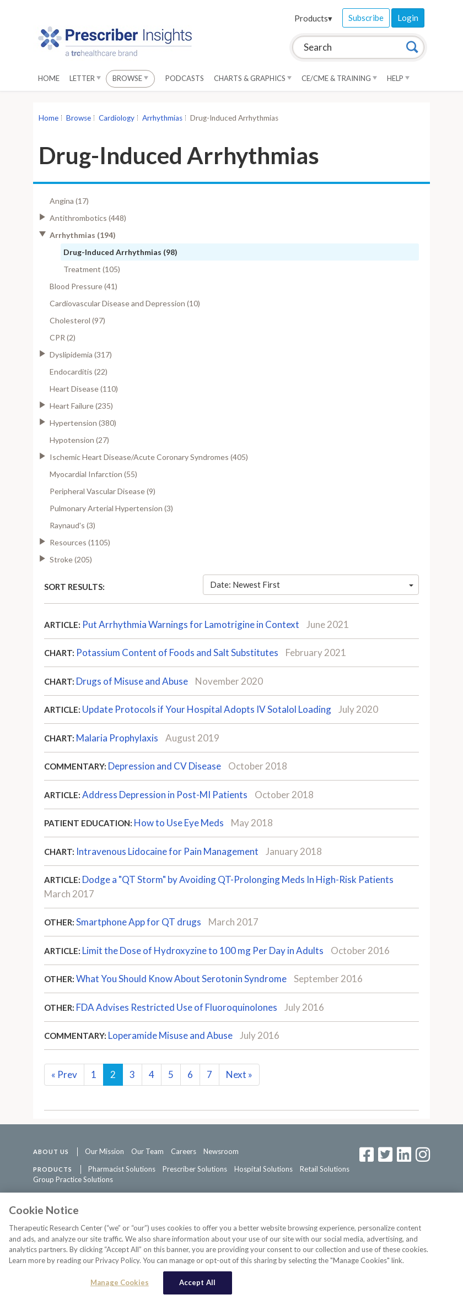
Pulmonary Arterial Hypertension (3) (111, 508)
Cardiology (116, 117)
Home (49, 78)
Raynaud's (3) (72, 525)
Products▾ (313, 18)
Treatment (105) (91, 269)
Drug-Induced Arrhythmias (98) (120, 252)
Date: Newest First (312, 584)
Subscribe (366, 18)
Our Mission (104, 1151)
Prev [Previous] (64, 1074)
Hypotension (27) (79, 440)
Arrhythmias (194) (83, 235)
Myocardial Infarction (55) (93, 474)
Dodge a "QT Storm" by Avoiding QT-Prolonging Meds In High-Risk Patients (238, 879)
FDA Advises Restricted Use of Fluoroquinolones (176, 1007)
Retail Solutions (324, 1168)
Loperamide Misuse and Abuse (170, 1035)
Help (398, 78)
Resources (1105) (80, 542)
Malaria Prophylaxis (117, 738)
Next (239, 1074)
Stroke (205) (71, 559)
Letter (85, 78)
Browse (130, 78)
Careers (183, 1151)
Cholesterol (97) (77, 320)
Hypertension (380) (83, 422)
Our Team (147, 1151)
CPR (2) (63, 337)
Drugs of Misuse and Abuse (132, 681)
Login (407, 18)
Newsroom (221, 1151)
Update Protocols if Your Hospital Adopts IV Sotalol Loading (206, 709)
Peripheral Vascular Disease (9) (102, 491)
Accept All (197, 1283)
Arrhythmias (162, 117)
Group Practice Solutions (73, 1179)
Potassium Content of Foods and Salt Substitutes (177, 652)
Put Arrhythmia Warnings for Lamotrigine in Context (190, 624)
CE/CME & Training (339, 78)
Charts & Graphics (253, 78)
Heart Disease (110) (84, 388)
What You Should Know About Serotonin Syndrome (181, 978)
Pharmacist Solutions (121, 1168)
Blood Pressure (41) (83, 286)
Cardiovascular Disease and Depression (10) (125, 303)
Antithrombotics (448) (88, 218)
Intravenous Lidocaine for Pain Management (167, 851)
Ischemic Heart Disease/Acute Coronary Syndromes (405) (149, 457)
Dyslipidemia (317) (81, 354)
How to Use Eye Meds (179, 822)
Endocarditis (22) (78, 371)
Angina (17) (69, 200)
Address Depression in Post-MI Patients (164, 794)
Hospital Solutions (263, 1168)
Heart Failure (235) (81, 405)
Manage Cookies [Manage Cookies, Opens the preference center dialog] (119, 1283)
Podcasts (184, 78)
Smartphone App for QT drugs (138, 922)
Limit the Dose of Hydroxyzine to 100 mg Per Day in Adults (203, 950)
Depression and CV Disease (164, 766)
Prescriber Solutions (195, 1168)
